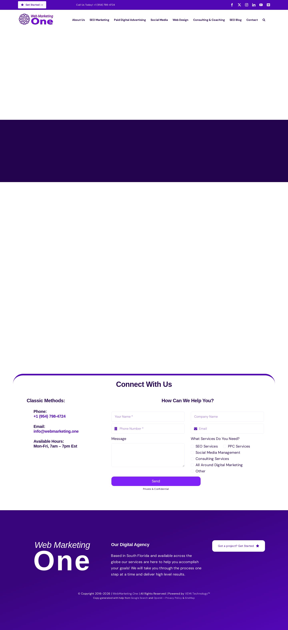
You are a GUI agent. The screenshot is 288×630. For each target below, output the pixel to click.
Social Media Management (218, 452)
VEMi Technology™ (197, 593)
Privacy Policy (173, 598)
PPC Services (239, 446)
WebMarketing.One (125, 593)
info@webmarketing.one (56, 431)
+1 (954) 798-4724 (104, 4)
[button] (264, 20)
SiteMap (190, 598)
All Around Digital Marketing (219, 465)
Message (118, 438)
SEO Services (207, 446)
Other (200, 471)
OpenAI (158, 598)
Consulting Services (212, 458)
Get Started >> (32, 4)
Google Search (139, 598)
